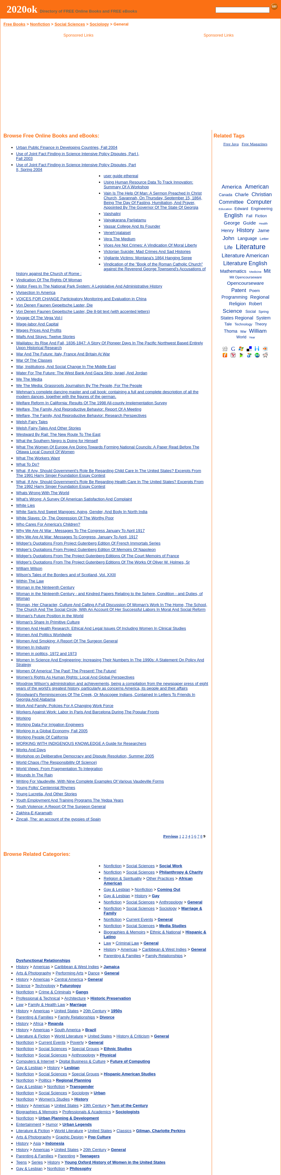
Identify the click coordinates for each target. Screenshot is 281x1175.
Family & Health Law (46, 1004)
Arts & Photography (33, 973)
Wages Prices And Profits (38, 330)
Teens (21, 1162)
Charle (242, 194)
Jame (264, 230)
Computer (259, 202)
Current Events (139, 919)
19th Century (94, 1105)
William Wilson (29, 568)
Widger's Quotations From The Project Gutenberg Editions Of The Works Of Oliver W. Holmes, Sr (103, 562)
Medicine (255, 271)
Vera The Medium (119, 239)
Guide (249, 222)
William (258, 331)
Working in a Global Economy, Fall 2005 (52, 730)
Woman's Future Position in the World (49, 615)
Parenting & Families (122, 955)
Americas (129, 949)
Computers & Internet (35, 1061)
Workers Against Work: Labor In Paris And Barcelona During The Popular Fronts (87, 712)
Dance (94, 973)
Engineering (261, 208)
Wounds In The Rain (34, 775)
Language (247, 238)
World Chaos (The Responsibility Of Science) (56, 762)
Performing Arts (69, 973)
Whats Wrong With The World (42, 492)
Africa (38, 1023)
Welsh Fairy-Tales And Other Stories (48, 428)
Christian (262, 194)
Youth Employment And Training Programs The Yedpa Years (69, 800)
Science (23, 985)
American (257, 187)
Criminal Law (127, 943)
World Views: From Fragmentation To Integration (59, 768)
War (243, 331)
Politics (45, 1080)
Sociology (99, 24)
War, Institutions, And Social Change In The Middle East (66, 366)
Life (228, 247)
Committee (231, 202)
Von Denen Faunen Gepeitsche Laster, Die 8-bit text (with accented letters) (83, 311)
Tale (228, 324)
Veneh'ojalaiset (117, 232)
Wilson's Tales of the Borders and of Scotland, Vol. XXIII (66, 574)
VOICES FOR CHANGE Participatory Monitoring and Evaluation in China (81, 298)
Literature (251, 247)
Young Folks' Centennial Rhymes (45, 787)
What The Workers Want (38, 458)
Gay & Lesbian (117, 889)
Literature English (245, 263)
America (232, 187)
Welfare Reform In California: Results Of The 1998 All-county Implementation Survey (91, 402)
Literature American (245, 255)
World (241, 337)
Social (250, 311)
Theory (261, 324)
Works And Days (31, 749)
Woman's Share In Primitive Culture (48, 622)
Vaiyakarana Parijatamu (125, 220)
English (233, 215)
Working (23, 718)
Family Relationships (164, 955)
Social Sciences (69, 24)
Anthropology (171, 902)
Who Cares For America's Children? (48, 524)
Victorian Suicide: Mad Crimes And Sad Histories (147, 251)
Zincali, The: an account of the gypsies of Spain (58, 819)
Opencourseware (245, 283)
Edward (241, 208)
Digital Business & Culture (82, 1061)
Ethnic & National (165, 932)
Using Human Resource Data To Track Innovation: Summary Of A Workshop (148, 184)
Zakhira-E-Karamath (34, 812)
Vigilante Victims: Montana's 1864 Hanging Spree (148, 257)
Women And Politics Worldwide (44, 634)
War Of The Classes (34, 360)
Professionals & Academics (86, 1111)
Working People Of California (42, 737)
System (263, 318)
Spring (263, 311)
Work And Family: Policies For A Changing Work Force (64, 705)
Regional (259, 297)
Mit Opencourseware (245, 277)
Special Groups (85, 1048)
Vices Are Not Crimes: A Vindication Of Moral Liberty (150, 245)
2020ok (22, 9)
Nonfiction (40, 24)
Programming (234, 297)
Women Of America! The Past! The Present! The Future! (66, 671)
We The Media (29, 379)
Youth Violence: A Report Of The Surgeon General (61, 806)
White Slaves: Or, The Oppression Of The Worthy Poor (65, 518)
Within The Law (30, 581)
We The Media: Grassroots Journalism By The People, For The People (79, 385)
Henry (227, 230)
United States (66, 1010)
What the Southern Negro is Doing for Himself (57, 440)
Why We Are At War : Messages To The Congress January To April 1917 (80, 530)
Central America (68, 979)
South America (67, 1029)
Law (107, 943)
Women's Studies (54, 1099)
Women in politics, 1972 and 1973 (46, 653)
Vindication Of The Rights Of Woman (49, 280)
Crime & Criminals (55, 992)
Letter (264, 239)
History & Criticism (133, 1036)
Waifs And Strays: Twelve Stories (45, 336)
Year (252, 337)
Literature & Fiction (33, 1036)
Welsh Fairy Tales (32, 421)
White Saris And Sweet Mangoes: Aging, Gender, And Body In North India (81, 511)
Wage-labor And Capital (37, 324)
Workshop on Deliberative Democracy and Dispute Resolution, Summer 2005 (85, 756)
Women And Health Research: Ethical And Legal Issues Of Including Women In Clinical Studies (101, 628)
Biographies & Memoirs (124, 932)
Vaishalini (112, 213)
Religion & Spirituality (123, 878)
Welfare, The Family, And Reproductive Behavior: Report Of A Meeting (78, 409)
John (228, 238)
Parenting (66, 1156)
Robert (255, 303)
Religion (237, 303)
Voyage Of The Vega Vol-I (39, 317)
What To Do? (27, 464)
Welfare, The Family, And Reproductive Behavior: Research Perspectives (81, 415)
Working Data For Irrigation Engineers (50, 724)
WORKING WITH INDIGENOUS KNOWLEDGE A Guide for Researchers (81, 743)
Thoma (231, 331)
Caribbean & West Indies (164, 949)
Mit (267, 271)
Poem (254, 290)
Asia (37, 1143)
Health (263, 223)
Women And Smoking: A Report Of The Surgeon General (67, 641)
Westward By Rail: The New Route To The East (58, 434)
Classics (124, 1130)
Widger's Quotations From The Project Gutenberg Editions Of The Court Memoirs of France (97, 555)
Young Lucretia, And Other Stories (46, 794)
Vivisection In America (35, 292)
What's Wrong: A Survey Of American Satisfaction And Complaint (74, 499)
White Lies (25, 505)
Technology (45, 985)
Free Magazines (254, 144)
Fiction (261, 215)
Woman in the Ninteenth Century (45, 587)
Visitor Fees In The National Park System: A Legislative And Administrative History (89, 286)
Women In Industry (33, 647)
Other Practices (160, 878)
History (141, 895)
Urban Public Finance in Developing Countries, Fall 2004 (67, 147)
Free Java (231, 144)
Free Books (14, 24)
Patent (238, 290)
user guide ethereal (121, 175)
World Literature (68, 1036)
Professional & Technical (38, 998)
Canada (225, 195)
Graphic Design (69, 1137)
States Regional (237, 317)
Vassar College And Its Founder (132, 226)
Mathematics (233, 271)
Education (225, 209)
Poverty (76, 1042)
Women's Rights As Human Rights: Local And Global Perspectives (75, 677)
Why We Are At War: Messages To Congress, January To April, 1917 (77, 537)
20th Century (94, 1010)
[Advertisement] (78, 85)
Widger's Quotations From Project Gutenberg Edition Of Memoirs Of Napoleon (86, 549)
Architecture (75, 998)
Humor (52, 1124)
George (232, 222)
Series (37, 1162)
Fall (249, 216)
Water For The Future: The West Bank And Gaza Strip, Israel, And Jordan (81, 373)
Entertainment (28, 1124)
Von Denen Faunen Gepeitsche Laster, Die (54, 305)
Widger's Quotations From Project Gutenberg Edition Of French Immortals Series (88, 543)
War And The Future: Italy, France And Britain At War (63, 354)
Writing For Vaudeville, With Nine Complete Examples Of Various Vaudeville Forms (90, 781)
